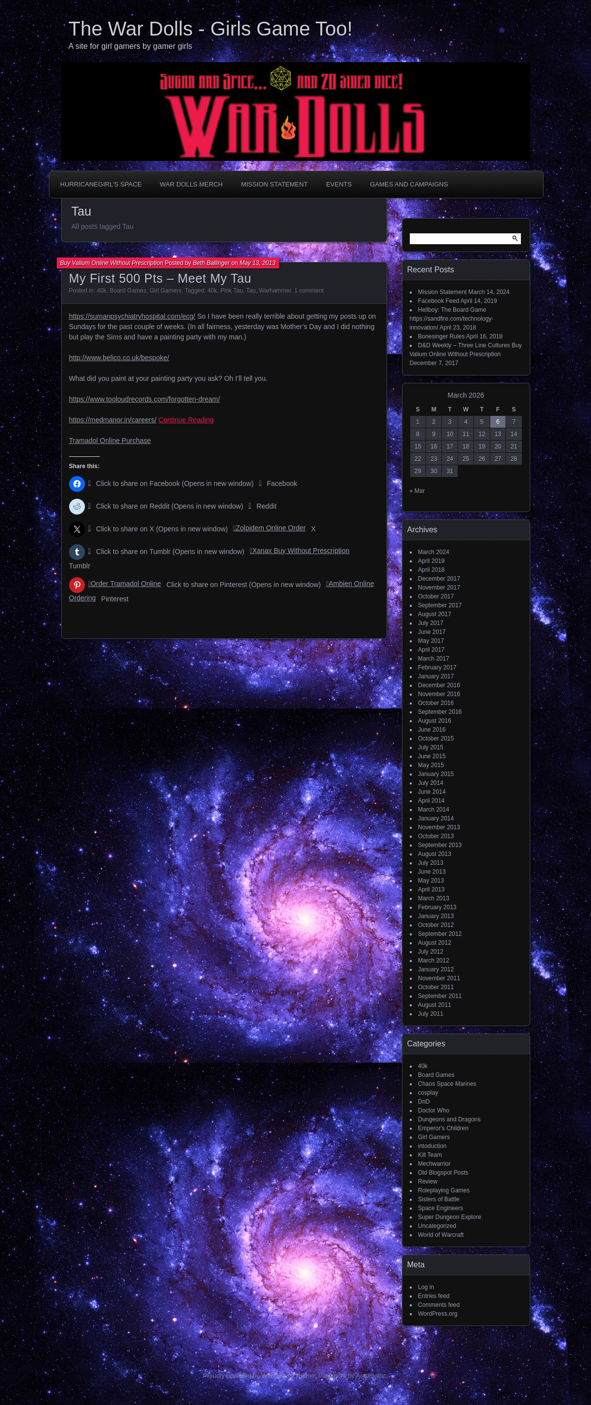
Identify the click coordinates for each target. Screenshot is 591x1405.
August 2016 (434, 720)
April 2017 (431, 649)
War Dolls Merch (191, 184)
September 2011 (440, 996)
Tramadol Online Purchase (110, 440)
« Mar (417, 490)
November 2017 (439, 587)
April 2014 (431, 800)
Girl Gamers (166, 290)
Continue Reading (186, 420)
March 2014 (433, 809)
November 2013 (439, 827)
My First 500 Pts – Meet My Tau (160, 278)
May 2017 (431, 640)
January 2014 (436, 818)
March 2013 (433, 898)
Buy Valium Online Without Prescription (111, 262)
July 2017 (430, 623)
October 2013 (436, 836)
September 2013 (440, 845)
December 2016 (439, 685)
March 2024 (433, 552)
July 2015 (430, 747)
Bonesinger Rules (441, 336)
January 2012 (436, 969)
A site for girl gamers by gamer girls (131, 46)
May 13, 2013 (257, 262)
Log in (426, 1287)
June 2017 (432, 632)
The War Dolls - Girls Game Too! (211, 28)
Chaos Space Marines (447, 1083)
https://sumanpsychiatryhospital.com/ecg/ (132, 316)
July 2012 (430, 951)
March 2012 (433, 960)
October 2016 (436, 703)
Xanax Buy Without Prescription (301, 551)
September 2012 (440, 933)
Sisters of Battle (439, 1199)
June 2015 (432, 756)
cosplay (428, 1092)
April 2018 (431, 569)
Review (427, 1181)
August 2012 (434, 942)
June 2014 (432, 791)
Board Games (128, 290)
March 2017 (433, 658)
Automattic (371, 1375)
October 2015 (436, 738)
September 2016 (440, 711)
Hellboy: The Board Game (452, 309)
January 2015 (436, 774)
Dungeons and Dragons (449, 1119)
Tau (250, 290)
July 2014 (430, 782)
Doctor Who (433, 1110)
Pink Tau (231, 290)
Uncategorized (437, 1225)
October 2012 (436, 925)
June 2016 (432, 729)
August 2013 (434, 853)
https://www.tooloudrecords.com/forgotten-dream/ (144, 399)
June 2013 (432, 871)
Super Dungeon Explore (449, 1217)
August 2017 (434, 614)
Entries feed (434, 1296)
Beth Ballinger (211, 262)
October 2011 (436, 987)
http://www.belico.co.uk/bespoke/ (119, 358)
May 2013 (431, 880)
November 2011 (439, 978)
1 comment (308, 290)
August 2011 (434, 1004)
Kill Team (430, 1154)
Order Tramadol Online (126, 584)
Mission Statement (274, 184)
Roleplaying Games (444, 1190)
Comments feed (439, 1304)
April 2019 (431, 560)
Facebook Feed (438, 300)
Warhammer (275, 290)
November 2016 (439, 694)
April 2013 (431, 889)
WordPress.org (438, 1313)
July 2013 (430, 862)
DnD (424, 1101)
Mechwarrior (434, 1163)
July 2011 (430, 1013)
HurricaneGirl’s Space (101, 184)
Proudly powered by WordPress (248, 1375)
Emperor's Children (443, 1128)
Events (339, 184)
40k (101, 290)
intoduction (432, 1146)
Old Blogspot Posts (443, 1172)
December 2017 (439, 578)
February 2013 (437, 907)
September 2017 (440, 605)
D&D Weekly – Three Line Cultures (464, 345)
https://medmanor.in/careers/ (113, 420)
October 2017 (436, 596)
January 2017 (436, 676)
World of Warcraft (441, 1234)
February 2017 (437, 667)
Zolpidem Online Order (271, 528)
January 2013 (436, 916)
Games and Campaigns (409, 184)
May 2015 (431, 765)
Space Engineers (440, 1208)
